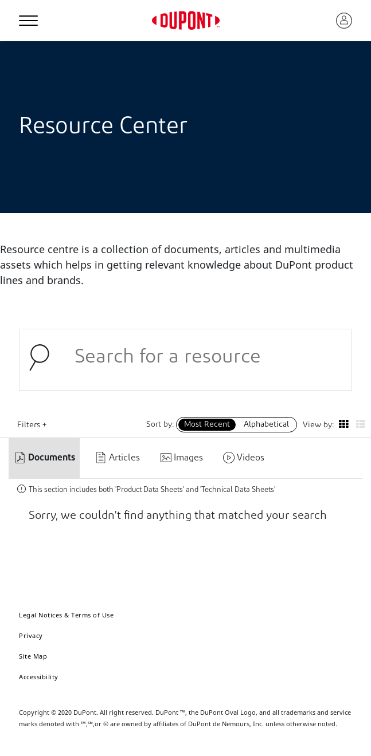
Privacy (31, 635)
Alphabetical (266, 424)
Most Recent (207, 424)
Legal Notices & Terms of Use (66, 615)
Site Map (33, 656)
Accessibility (38, 676)
